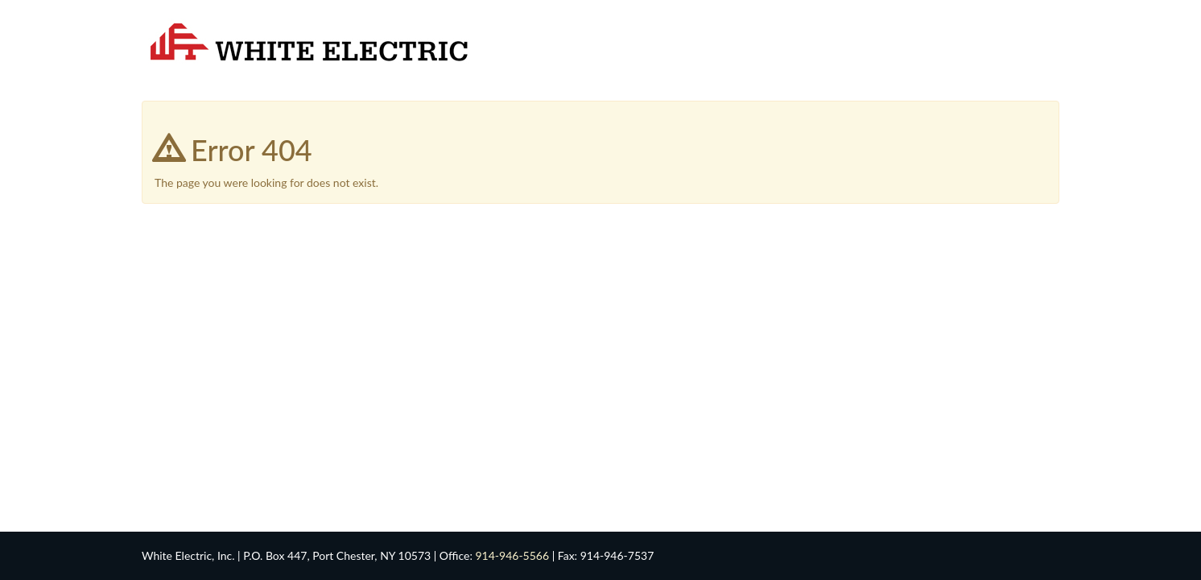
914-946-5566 (512, 555)
